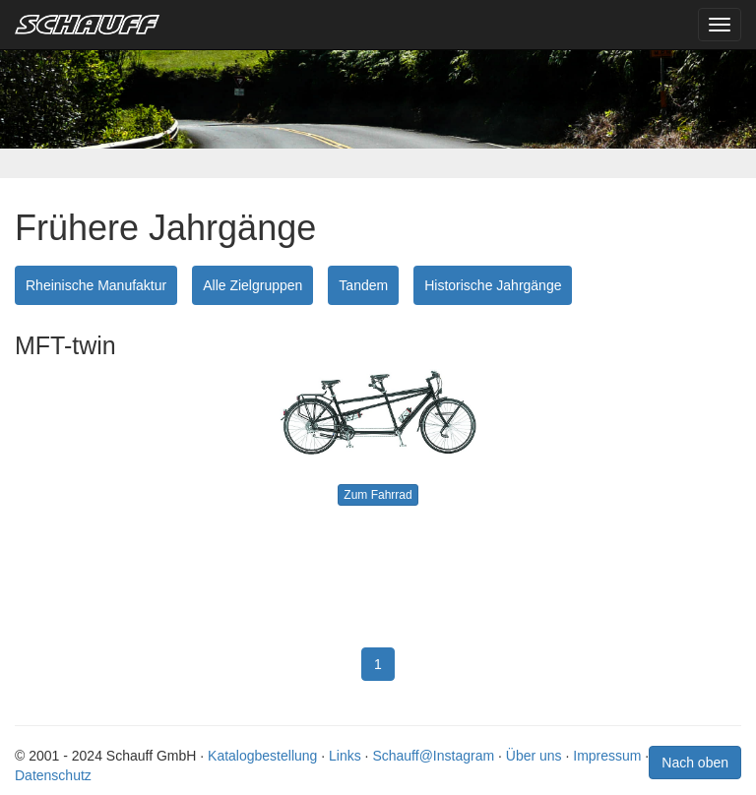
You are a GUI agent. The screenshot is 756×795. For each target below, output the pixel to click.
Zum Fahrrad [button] (377, 495)
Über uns (534, 756)
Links (345, 756)
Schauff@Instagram (433, 756)
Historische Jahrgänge (492, 285)
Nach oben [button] (695, 762)
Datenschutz (53, 775)
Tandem (363, 285)
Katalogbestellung (262, 756)
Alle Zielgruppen (252, 285)
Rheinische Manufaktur (96, 285)
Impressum (607, 756)
